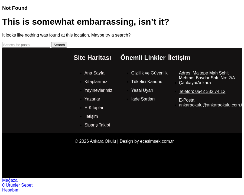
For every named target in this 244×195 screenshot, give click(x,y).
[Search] (26, 45)
